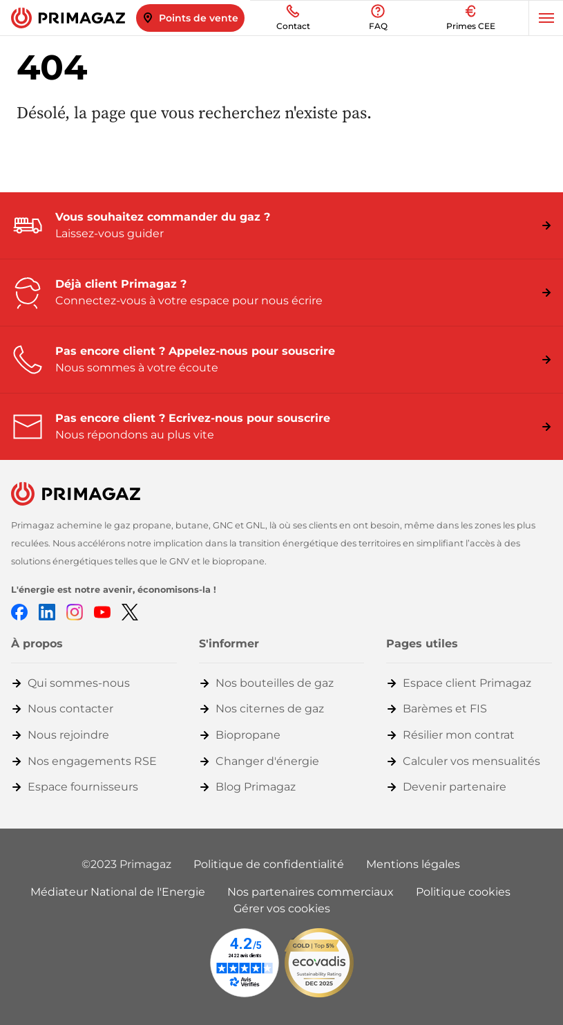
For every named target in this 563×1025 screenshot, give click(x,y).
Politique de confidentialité (268, 864)
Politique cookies (463, 891)
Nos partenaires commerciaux (310, 891)
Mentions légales (413, 864)
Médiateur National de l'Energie (117, 891)
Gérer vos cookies (281, 908)
